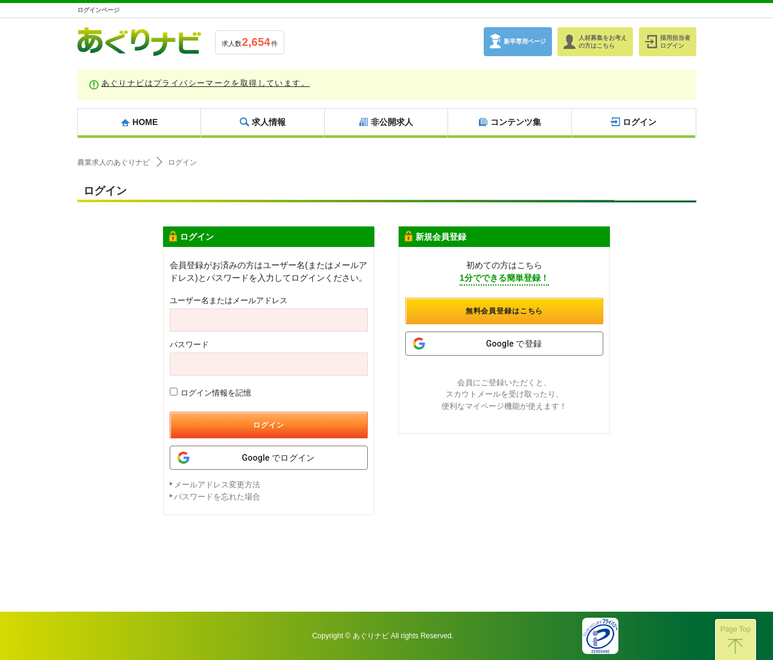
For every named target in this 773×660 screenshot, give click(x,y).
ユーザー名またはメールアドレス (228, 300)
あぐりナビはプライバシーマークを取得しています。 (205, 83)
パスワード (189, 344)
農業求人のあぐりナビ (113, 162)
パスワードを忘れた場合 (217, 496)
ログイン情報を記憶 (210, 392)
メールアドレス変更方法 (217, 484)
